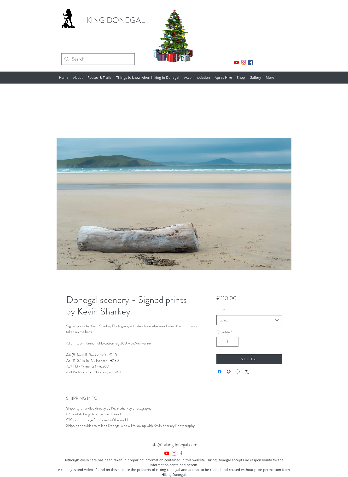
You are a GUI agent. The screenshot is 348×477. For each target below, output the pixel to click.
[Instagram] (243, 62)
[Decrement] (220, 341)
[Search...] (98, 59)
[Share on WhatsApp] (238, 371)
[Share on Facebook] (219, 371)
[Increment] (234, 341)
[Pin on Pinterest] (229, 371)
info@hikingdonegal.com (174, 444)
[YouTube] (236, 62)
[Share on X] (247, 371)
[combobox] (249, 320)
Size (220, 310)
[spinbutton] (227, 341)
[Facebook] (250, 62)
